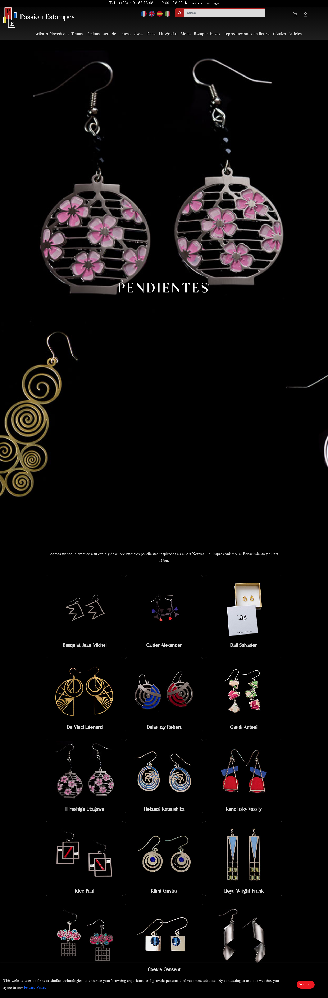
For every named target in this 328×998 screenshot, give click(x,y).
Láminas (92, 34)
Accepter (306, 984)
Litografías (168, 34)
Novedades (59, 34)
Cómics (279, 34)
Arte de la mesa (117, 34)
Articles (295, 34)
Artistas (41, 34)
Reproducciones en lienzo (246, 34)
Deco (151, 34)
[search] (224, 12)
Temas (77, 34)
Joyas (138, 34)
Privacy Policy (35, 988)
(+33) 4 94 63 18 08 (136, 3)
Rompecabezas (207, 34)
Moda (186, 34)
